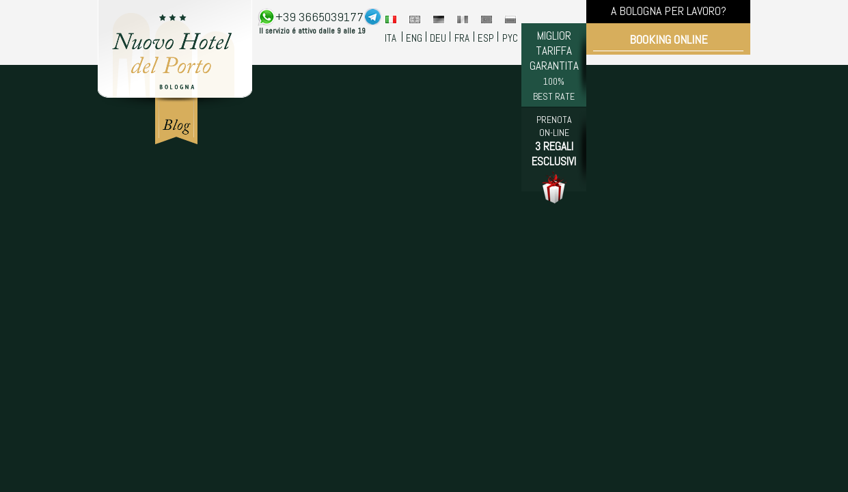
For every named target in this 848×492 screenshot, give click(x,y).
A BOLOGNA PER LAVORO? (668, 10)
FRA (461, 37)
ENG (414, 37)
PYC (510, 37)
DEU (438, 37)
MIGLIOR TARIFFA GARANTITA (554, 65)
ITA (390, 37)
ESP (486, 37)
